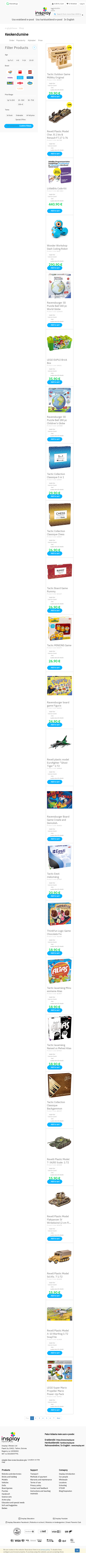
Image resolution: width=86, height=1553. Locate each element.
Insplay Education (27, 1518)
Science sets (7, 1497)
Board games (7, 1488)
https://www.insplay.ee (65, 1440)
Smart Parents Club (73, 1522)
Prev (27, 1418)
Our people (63, 1477)
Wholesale (63, 1480)
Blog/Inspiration (65, 1491)
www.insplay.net (77, 1445)
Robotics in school (37, 1522)
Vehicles (5, 1482)
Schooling (63, 1485)
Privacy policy (35, 1485)
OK (77, 1550)
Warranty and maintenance (41, 1480)
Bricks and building (9, 1477)
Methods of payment (38, 1477)
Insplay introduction (67, 1474)
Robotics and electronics (11, 1474)
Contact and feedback (39, 1488)
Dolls (4, 1485)
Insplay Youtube (61, 1518)
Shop (21, 28)
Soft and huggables (9, 1505)
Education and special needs (13, 1502)
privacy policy (45, 1550)
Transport (34, 1474)
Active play (6, 1500)
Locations (63, 1482)
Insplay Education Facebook (18, 1522)
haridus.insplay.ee (67, 1443)
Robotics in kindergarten (55, 1522)
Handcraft (6, 1494)
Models (5, 1480)
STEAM (62, 1488)
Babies (4, 1508)
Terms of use (35, 1482)
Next (58, 1418)
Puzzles (5, 1491)
